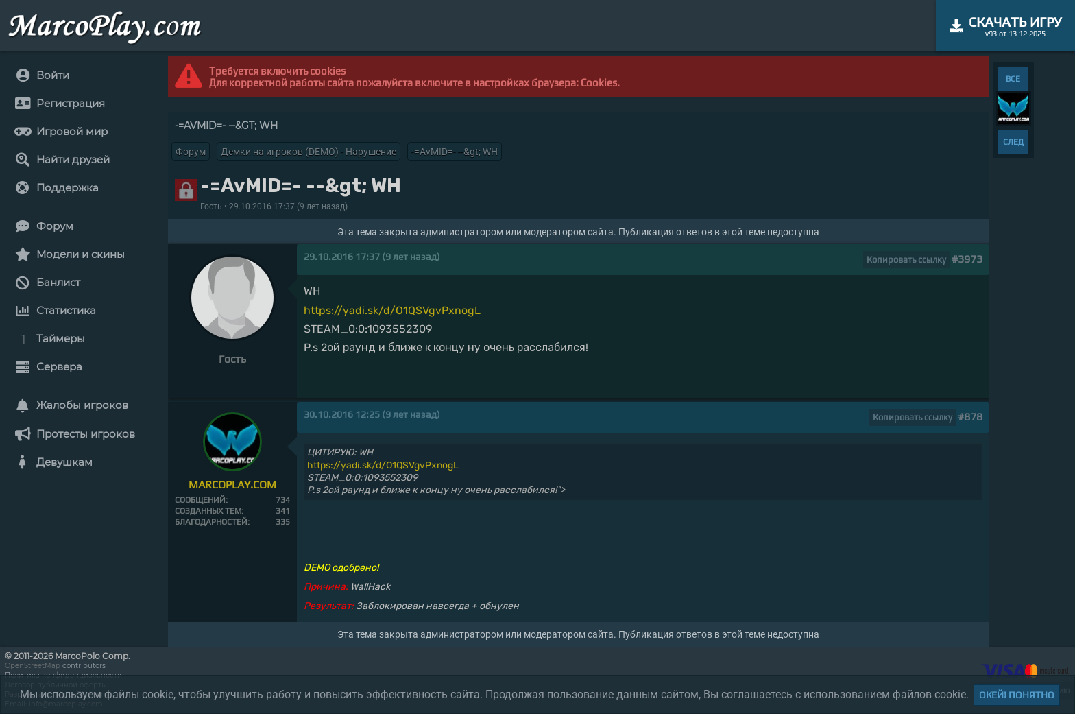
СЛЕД (1013, 142)
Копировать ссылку (906, 259)
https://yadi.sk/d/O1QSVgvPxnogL (392, 310)
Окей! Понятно (1016, 694)
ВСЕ (1013, 79)
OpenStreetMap (32, 665)
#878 (970, 416)
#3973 (967, 258)
